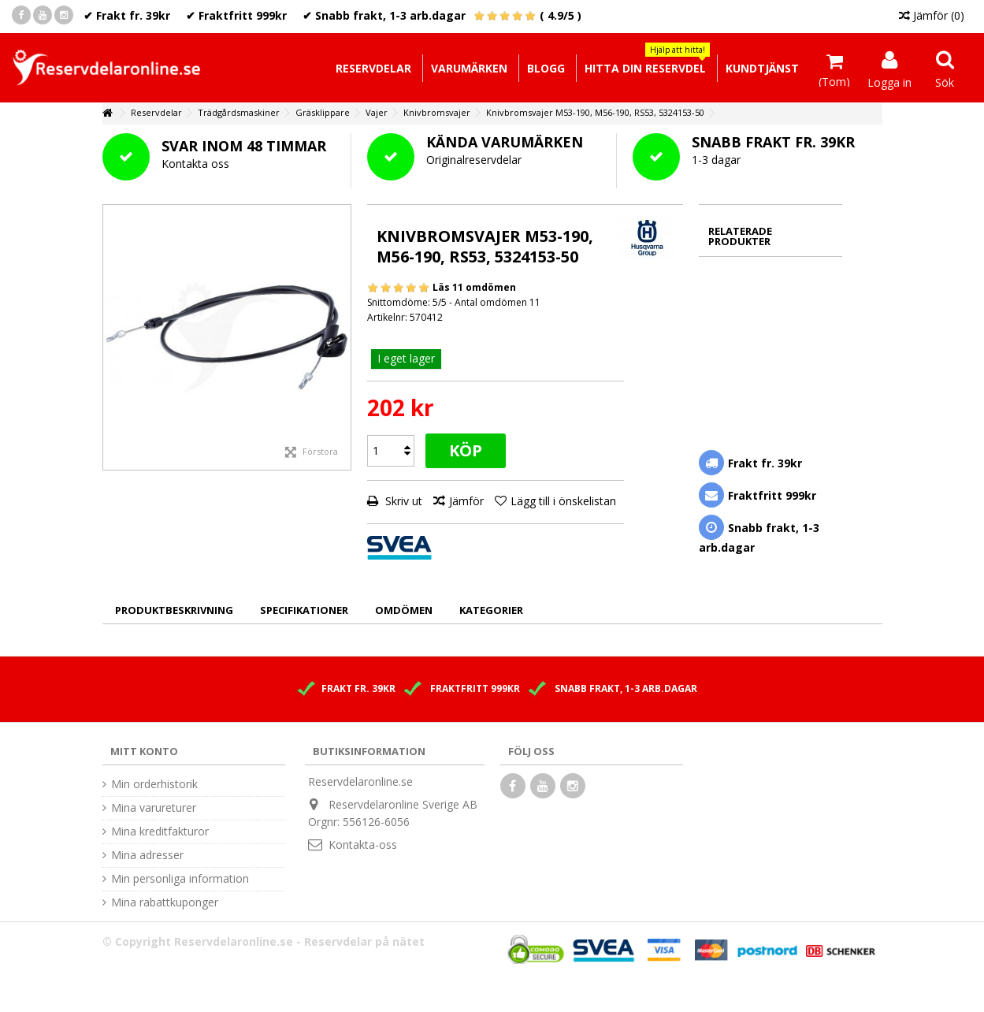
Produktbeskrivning (174, 610)
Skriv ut (402, 500)
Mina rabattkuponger (164, 902)
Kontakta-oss (363, 844)
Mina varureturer (153, 808)
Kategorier (491, 610)
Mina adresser (147, 855)
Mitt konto (144, 751)
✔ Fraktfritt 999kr (236, 15)
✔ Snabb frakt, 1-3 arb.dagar (384, 15)
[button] (645, 68)
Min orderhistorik (154, 784)
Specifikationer (304, 610)
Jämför (466, 500)
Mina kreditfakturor (160, 831)
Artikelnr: (387, 317)
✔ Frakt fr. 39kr (127, 15)
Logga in (889, 81)
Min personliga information (180, 879)
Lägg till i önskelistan (563, 500)
